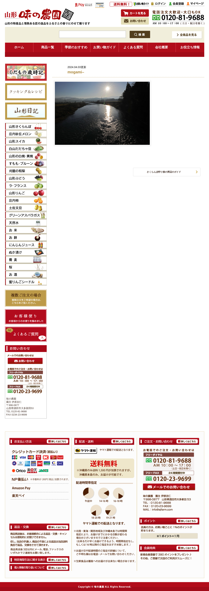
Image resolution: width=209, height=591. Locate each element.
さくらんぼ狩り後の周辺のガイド (164, 172)
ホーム (19, 47)
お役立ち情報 (190, 47)
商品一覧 (47, 47)
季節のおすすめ (76, 47)
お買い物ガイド (104, 47)
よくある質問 (133, 47)
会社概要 (161, 47)
